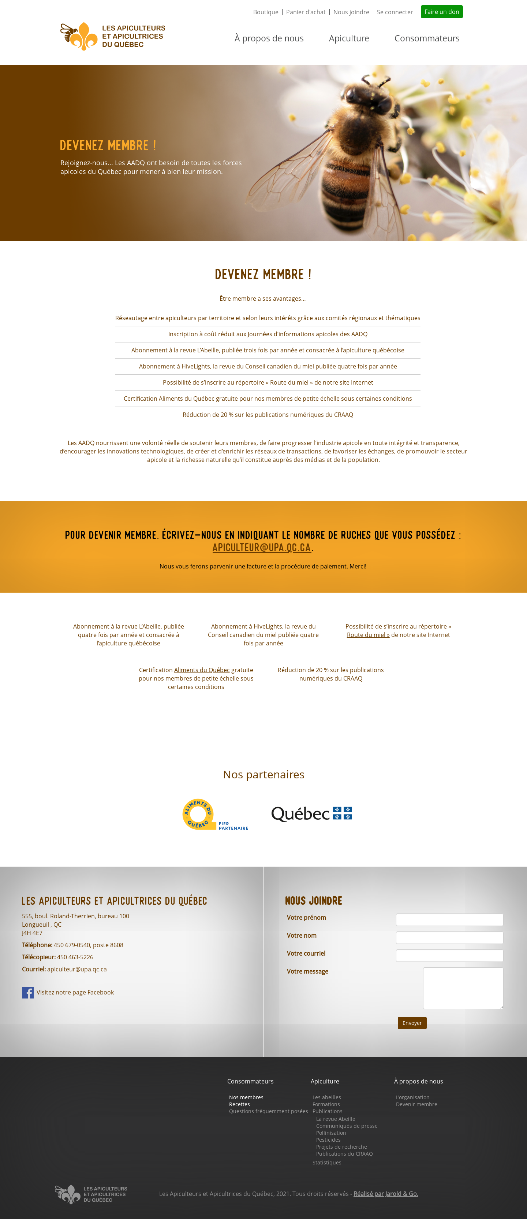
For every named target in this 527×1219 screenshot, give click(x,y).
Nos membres (246, 1097)
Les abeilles (327, 1097)
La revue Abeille (335, 1118)
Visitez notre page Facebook (75, 992)
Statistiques (327, 1162)
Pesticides (328, 1139)
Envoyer (412, 1022)
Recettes (239, 1104)
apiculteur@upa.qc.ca (262, 548)
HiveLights (268, 626)
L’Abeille (208, 350)
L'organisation (413, 1097)
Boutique (266, 12)
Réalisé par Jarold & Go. (386, 1194)
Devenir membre (416, 1104)
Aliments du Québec (202, 670)
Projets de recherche (341, 1146)
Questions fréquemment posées (268, 1111)
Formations (326, 1104)
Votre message (307, 971)
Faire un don (442, 12)
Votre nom (302, 935)
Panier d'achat (306, 12)
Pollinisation (331, 1132)
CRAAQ (352, 678)
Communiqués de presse (347, 1125)
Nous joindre (351, 12)
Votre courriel (306, 953)
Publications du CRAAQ (344, 1153)
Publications (328, 1111)
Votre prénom (306, 918)
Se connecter (395, 12)
